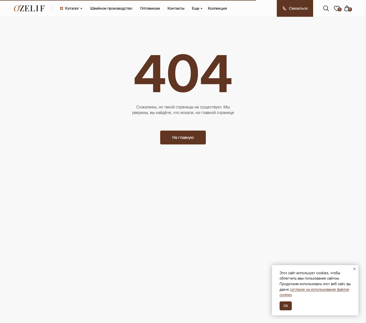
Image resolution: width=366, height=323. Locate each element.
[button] (295, 8)
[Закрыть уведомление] (354, 268)
